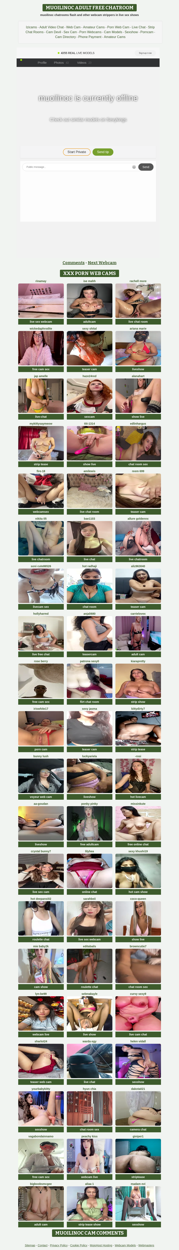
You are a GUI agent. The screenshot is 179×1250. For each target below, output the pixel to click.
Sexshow (131, 32)
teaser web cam (40, 1082)
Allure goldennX (138, 518)
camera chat (138, 1129)
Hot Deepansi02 (41, 898)
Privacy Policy (59, 1245)
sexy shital (89, 328)
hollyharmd (40, 613)
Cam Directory (65, 37)
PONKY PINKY (89, 803)
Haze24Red (89, 376)
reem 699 (138, 471)
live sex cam (41, 892)
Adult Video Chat (51, 27)
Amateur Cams (94, 27)
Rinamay (40, 281)
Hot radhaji (89, 566)
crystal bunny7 (41, 851)
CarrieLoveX (138, 613)
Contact (42, 1245)
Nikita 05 (41, 518)
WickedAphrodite (41, 328)
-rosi (138, 756)
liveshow (138, 369)
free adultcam (89, 844)
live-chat (41, 416)
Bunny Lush (41, 756)
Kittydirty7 (138, 708)
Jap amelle (41, 376)
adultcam (89, 321)
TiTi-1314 (89, 423)
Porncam (146, 32)
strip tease (41, 464)
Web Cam (73, 27)
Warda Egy (89, 1041)
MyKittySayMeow (41, 423)
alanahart (138, 376)
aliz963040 (138, 566)
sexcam (89, 416)
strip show (138, 701)
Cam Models (113, 32)
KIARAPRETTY (138, 661)
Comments (74, 262)
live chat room (138, 321)
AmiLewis (89, 471)
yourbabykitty (41, 1088)
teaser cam (89, 369)
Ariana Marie (138, 328)
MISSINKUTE (138, 803)
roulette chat (40, 939)
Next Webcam (102, 262)
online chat (89, 892)
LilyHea (89, 851)
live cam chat (138, 1034)
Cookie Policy (78, 1245)
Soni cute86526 (41, 566)
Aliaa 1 (89, 1183)
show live (138, 416)
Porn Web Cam (118, 27)
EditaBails (89, 946)
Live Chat (139, 27)
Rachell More (138, 281)
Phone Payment (89, 37)
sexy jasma (89, 708)
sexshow (138, 1082)
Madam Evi (138, 1183)
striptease (138, 1177)
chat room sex (138, 464)
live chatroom (41, 559)
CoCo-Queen (138, 898)
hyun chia (89, 1088)
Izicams (31, 27)
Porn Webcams (90, 32)
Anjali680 (89, 613)
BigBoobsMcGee (41, 1183)
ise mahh (89, 281)
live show (89, 1034)
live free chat (41, 654)
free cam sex (41, 369)
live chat (89, 559)
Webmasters (146, 1245)
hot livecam (138, 796)
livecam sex (41, 606)
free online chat (138, 844)
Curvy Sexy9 (138, 993)
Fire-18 (41, 471)
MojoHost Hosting (101, 1245)
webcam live (41, 1034)
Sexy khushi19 (138, 851)
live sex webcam (41, 321)
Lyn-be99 (41, 993)
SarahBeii (89, 898)
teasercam (89, 654)
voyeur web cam (41, 796)
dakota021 (138, 1088)
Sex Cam (70, 32)
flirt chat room (89, 701)
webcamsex (41, 511)
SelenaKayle (90, 993)
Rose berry (41, 661)
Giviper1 (138, 1136)
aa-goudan (41, 803)
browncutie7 (138, 946)
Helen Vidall (138, 1041)
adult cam (138, 654)
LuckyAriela (89, 756)
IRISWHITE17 (41, 708)
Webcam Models (125, 1245)
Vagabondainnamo (40, 1136)
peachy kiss (89, 1136)
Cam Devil (53, 32)
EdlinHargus (138, 423)
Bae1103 (89, 518)
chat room (89, 606)
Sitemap (30, 1245)
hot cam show (138, 892)
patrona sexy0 (89, 661)
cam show (41, 987)
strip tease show (89, 1224)
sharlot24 (41, 1041)
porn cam (40, 749)
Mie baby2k (41, 946)
